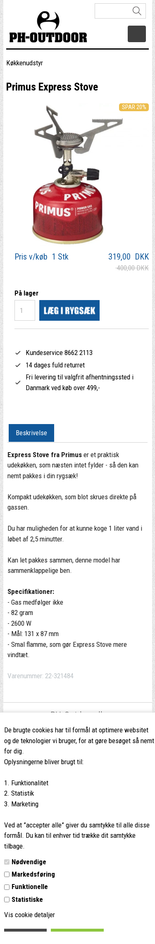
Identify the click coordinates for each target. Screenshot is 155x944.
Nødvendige (29, 862)
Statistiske (27, 899)
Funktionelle (30, 886)
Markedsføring (33, 874)
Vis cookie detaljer (29, 915)
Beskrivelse (31, 433)
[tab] (31, 433)
